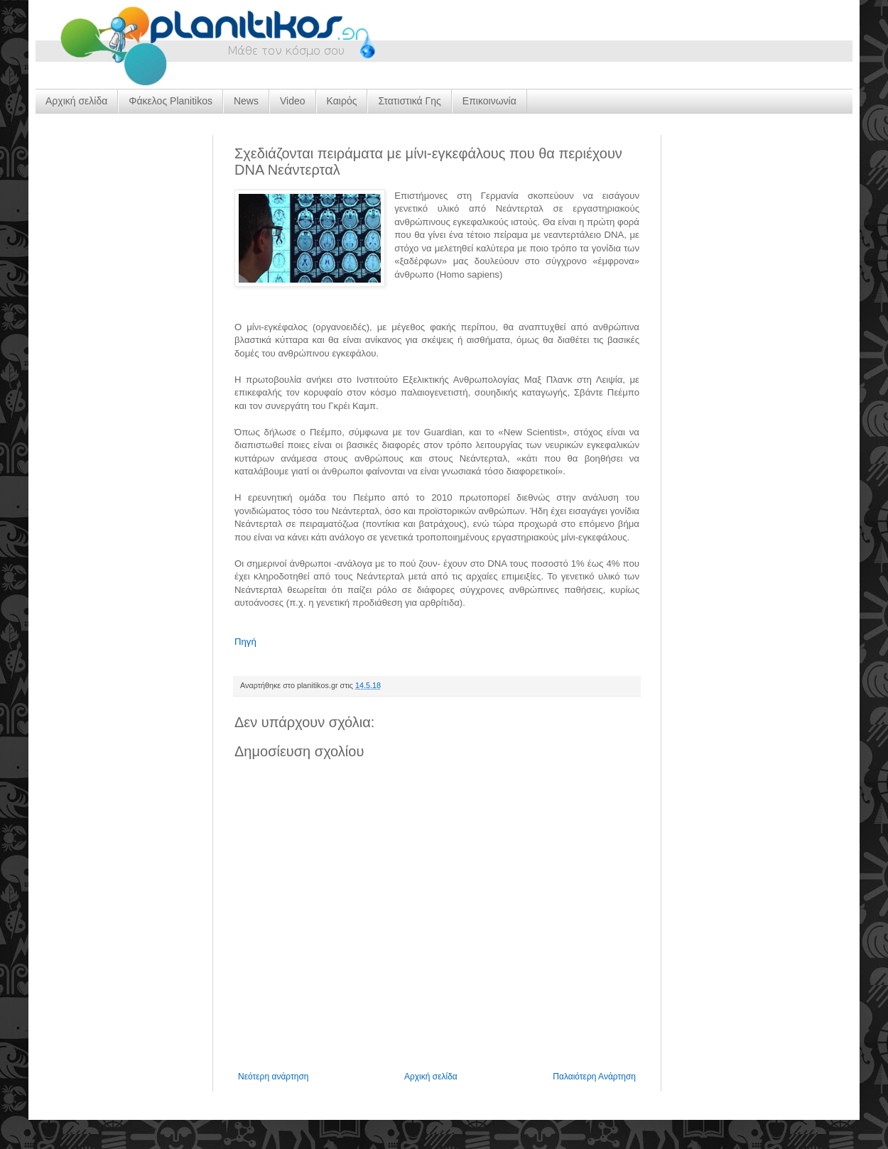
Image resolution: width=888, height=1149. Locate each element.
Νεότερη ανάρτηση (273, 1077)
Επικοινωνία (489, 101)
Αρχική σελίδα (76, 101)
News (246, 101)
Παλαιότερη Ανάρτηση (594, 1077)
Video (292, 101)
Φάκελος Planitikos (170, 101)
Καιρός (342, 101)
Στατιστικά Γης (409, 101)
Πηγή (245, 641)
